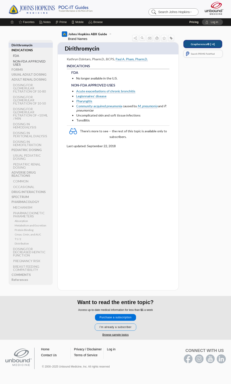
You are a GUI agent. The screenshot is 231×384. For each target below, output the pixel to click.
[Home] (12, 22)
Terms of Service (85, 355)
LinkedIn (221, 359)
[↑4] (203, 44)
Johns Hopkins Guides (64, 9)
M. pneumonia (147, 106)
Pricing (194, 22)
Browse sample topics (115, 335)
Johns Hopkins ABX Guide (84, 34)
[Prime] (61, 22)
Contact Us (49, 355)
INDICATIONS (22, 45)
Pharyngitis (84, 101)
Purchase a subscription (115, 317)
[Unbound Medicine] (214, 8)
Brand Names (78, 39)
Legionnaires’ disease (91, 96)
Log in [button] (111, 349)
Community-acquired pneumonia (99, 106)
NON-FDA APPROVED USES (29, 57)
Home (45, 349)
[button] (96, 22)
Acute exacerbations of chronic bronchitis (105, 91)
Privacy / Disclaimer (88, 349)
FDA (16, 51)
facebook (188, 359)
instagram (199, 359)
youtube (210, 359)
